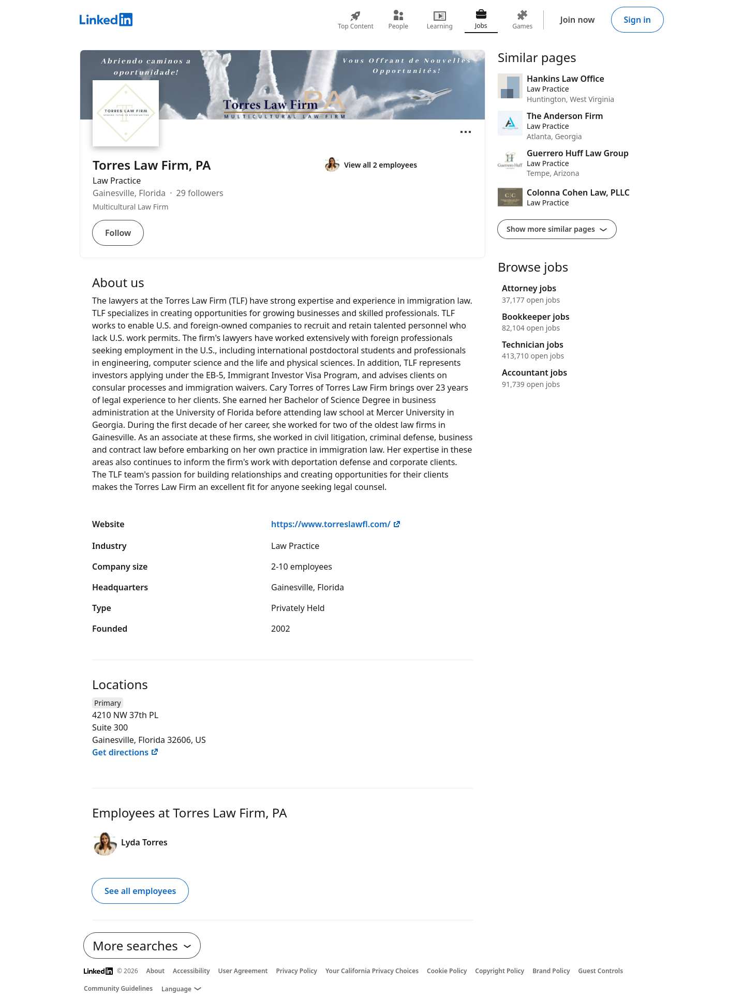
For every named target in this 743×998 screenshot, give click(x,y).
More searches (142, 945)
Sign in (637, 19)
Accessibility (191, 970)
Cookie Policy (447, 970)
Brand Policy (551, 970)
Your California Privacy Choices (372, 970)
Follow (118, 233)
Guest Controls (600, 970)
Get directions (125, 752)
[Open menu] (466, 132)
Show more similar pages (557, 229)
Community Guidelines (118, 988)
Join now (577, 19)
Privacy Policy (296, 970)
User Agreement (243, 970)
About (155, 970)
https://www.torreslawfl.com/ (336, 524)
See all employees (140, 891)
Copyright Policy (499, 970)
